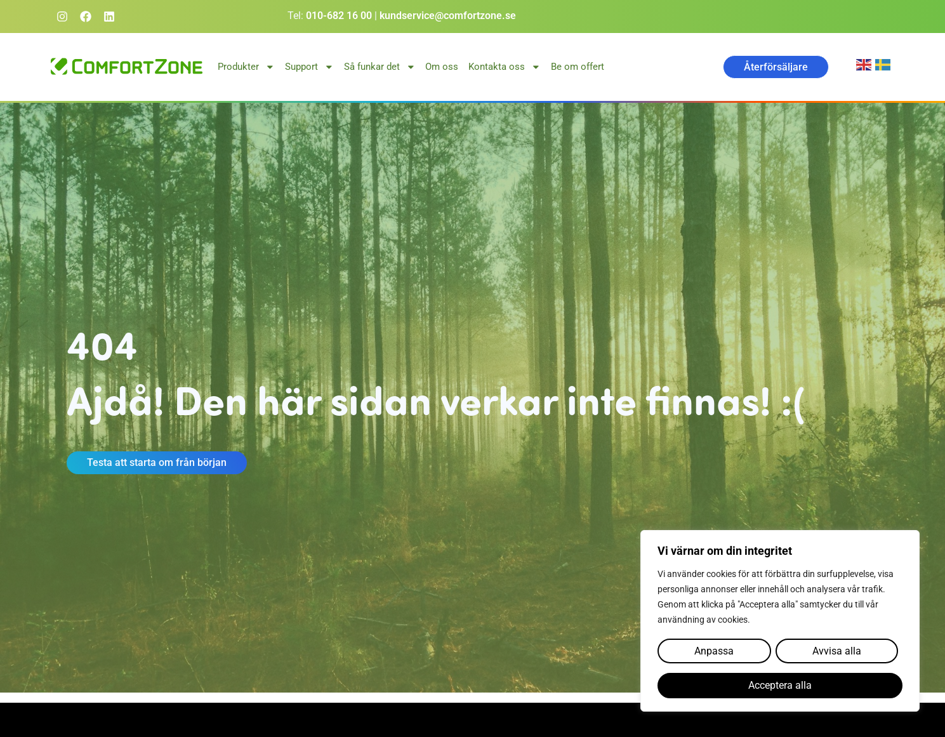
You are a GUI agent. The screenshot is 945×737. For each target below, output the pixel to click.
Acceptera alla (780, 686)
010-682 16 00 (339, 16)
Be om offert (577, 66)
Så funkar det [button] (380, 67)
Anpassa (714, 652)
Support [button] (309, 67)
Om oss (441, 66)
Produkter (246, 67)
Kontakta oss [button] (504, 67)
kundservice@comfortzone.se (448, 16)
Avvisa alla (836, 652)
